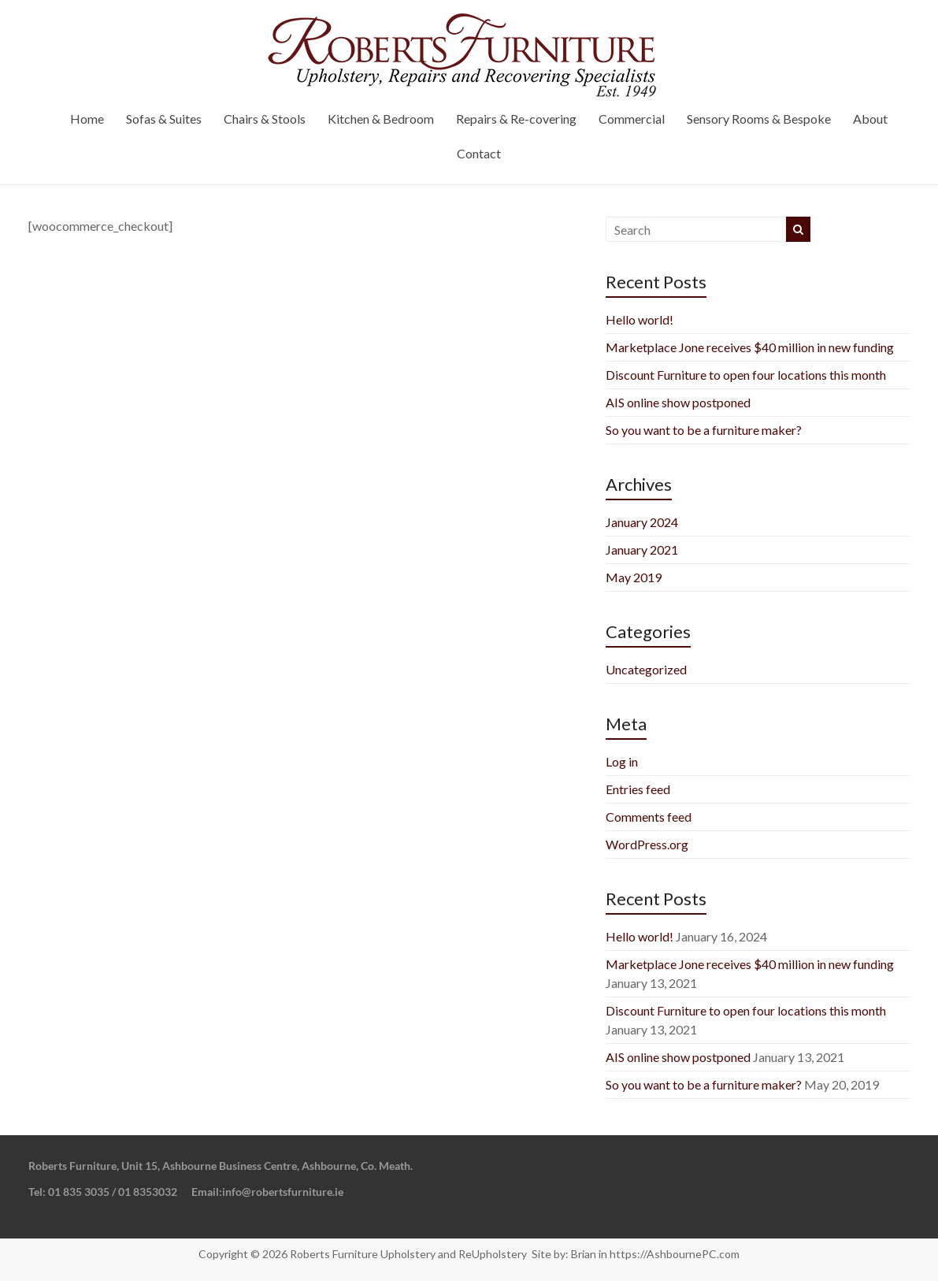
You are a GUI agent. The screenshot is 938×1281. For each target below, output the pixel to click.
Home (87, 118)
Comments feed (648, 816)
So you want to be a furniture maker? (704, 429)
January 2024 (642, 521)
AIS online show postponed (678, 402)
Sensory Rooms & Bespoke (759, 118)
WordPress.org (647, 844)
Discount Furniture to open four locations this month (746, 374)
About (870, 118)
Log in (622, 761)
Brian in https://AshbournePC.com (655, 1254)
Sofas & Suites (164, 118)
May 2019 (634, 577)
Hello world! (639, 319)
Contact (479, 153)
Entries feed (638, 789)
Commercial (632, 118)
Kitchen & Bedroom (381, 118)
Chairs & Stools (265, 118)
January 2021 (642, 549)
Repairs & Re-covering (516, 118)
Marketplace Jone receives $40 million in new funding (750, 347)
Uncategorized (646, 669)
